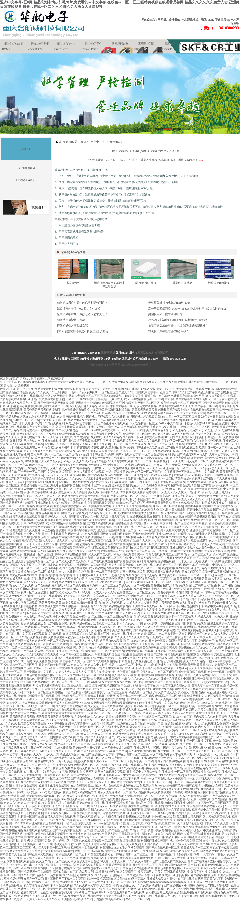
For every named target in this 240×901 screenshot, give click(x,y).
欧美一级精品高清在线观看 (35, 506)
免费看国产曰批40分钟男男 (188, 395)
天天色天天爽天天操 (192, 413)
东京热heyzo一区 (188, 619)
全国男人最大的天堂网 (116, 833)
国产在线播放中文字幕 (143, 488)
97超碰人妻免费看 (120, 575)
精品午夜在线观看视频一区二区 (96, 623)
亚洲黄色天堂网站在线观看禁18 (108, 457)
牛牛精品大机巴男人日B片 (95, 468)
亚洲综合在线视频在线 (91, 802)
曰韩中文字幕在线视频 (24, 602)
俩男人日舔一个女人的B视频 (79, 392)
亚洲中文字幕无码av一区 (147, 606)
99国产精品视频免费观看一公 (53, 833)
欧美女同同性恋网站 (12, 433)
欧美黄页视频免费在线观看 (17, 595)
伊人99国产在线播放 (225, 554)
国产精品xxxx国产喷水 (106, 609)
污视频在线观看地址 (226, 654)
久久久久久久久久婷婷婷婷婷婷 (131, 506)
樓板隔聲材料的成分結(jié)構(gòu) (169, 302)
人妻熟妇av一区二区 (161, 478)
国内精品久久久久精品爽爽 (210, 716)
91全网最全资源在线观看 (117, 747)
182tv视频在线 (144, 564)
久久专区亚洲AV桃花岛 (43, 557)
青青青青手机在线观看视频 (193, 389)
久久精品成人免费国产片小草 (18, 402)
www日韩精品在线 (58, 723)
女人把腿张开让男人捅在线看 (159, 513)
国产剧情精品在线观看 (100, 523)
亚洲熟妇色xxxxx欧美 (186, 475)
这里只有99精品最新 (112, 640)
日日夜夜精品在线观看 (195, 623)
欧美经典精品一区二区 (175, 402)
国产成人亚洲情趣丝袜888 (127, 737)
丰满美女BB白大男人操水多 (213, 609)
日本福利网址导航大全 (26, 440)
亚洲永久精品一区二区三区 (93, 726)
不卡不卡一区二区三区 (32, 471)
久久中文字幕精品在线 (117, 668)
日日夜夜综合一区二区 (75, 806)
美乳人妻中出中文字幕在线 (208, 685)
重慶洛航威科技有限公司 (153, 352)
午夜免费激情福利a (225, 506)
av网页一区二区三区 (179, 440)
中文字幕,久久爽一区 (53, 420)
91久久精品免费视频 (221, 630)
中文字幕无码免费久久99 (175, 685)
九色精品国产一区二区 (46, 682)
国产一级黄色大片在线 (193, 513)
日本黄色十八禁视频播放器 (136, 661)
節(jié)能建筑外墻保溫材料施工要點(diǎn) (82, 331)
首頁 (83, 141)
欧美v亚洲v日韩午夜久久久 (17, 389)
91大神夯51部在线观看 (154, 851)
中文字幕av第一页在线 (90, 527)
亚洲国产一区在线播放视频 (75, 482)
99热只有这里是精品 (48, 519)
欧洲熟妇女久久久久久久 (25, 726)
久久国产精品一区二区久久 (158, 844)
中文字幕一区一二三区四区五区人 (54, 599)
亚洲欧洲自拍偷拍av (87, 402)
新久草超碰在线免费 (36, 885)
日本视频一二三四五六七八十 (68, 413)
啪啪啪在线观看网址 (22, 519)
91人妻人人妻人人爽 (112, 861)
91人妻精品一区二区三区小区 (103, 713)
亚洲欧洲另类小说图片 (148, 747)
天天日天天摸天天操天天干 (93, 782)
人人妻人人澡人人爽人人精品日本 (180, 492)
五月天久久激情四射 (192, 519)
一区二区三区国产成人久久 (115, 392)
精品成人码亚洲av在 (214, 502)
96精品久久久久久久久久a (55, 751)
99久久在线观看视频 (153, 613)
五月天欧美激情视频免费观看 (74, 761)
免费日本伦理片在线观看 (217, 561)
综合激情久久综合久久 (188, 702)
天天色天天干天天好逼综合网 (42, 409)
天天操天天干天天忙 (129, 430)
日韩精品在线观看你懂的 (67, 657)
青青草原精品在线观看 (201, 761)
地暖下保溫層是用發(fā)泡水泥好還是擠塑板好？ (178, 325)
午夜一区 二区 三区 (218, 519)
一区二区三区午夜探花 (21, 778)
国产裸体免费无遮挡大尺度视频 (140, 609)
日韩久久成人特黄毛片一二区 (188, 461)
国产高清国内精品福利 (206, 585)
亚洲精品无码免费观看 (75, 619)
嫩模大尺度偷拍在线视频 (221, 395)
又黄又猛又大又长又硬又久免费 (177, 692)
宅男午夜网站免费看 (77, 768)
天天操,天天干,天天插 (191, 664)
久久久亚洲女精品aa (59, 764)
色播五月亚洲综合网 (27, 447)
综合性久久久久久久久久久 (72, 478)
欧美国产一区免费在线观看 (120, 723)
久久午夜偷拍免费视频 (207, 440)
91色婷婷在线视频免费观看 (139, 413)
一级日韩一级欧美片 (172, 588)
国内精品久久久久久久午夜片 (152, 464)
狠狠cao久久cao (152, 468)
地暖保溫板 (73, 282)
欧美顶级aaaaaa (187, 726)
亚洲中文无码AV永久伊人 (103, 426)
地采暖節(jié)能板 (218, 282)
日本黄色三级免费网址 (163, 640)
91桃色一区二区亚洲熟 (128, 475)
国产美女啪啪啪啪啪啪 (143, 751)
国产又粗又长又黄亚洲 (14, 509)
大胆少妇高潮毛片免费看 (156, 689)
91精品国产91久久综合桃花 (90, 564)
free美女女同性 (134, 395)
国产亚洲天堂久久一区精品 (116, 464)
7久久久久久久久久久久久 (16, 654)
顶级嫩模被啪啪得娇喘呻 (103, 499)
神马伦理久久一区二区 (35, 737)
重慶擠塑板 (108, 352)
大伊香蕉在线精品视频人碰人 (135, 671)
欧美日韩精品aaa (192, 592)
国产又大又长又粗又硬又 (71, 561)
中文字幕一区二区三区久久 (77, 654)
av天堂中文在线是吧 (205, 471)
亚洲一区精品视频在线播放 (75, 509)
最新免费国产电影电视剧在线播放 (146, 551)
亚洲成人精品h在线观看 (201, 626)
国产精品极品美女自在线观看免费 (154, 630)
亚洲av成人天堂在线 (16, 578)
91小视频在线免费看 (211, 785)
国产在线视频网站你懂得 (191, 630)
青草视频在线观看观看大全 (120, 440)
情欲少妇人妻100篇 (187, 854)
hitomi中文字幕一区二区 (208, 637)
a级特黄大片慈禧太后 (42, 416)
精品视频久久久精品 (71, 582)
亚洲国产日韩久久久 (172, 392)
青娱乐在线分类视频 (188, 478)
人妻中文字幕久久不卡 (223, 454)
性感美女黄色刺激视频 (49, 389)
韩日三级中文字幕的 (57, 895)
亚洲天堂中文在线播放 (169, 650)
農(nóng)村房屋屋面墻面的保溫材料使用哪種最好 (178, 319)
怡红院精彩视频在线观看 (147, 895)
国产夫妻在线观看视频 (128, 561)
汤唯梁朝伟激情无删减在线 (113, 409)
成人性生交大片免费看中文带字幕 (68, 571)
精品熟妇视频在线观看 (176, 568)
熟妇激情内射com (180, 764)
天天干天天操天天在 (36, 544)
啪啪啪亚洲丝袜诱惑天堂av (133, 523)
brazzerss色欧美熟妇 (150, 530)
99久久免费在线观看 (46, 661)
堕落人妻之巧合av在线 (35, 720)
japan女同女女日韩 (216, 682)
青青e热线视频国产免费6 (99, 657)
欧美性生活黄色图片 (19, 809)
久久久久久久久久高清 (210, 647)
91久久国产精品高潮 (12, 430)
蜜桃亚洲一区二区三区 (38, 554)
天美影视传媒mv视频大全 (20, 630)
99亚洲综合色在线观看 (14, 761)
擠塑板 (162, 19)
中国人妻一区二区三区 (216, 737)
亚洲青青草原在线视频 (139, 650)
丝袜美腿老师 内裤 (114, 678)
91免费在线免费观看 (219, 461)
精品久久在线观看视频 (152, 440)
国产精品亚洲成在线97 (127, 540)
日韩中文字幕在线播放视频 (221, 592)
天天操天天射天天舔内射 (94, 444)
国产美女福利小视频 (19, 599)
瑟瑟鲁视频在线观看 (126, 840)
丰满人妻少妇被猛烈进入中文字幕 (156, 664)
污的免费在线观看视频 (21, 861)
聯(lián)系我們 (225, 43)
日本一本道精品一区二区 (132, 478)
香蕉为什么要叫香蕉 (110, 399)
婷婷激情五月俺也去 (30, 895)
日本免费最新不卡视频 (56, 775)
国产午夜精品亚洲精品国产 (203, 392)
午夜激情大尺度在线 (107, 654)
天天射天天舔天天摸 (45, 754)
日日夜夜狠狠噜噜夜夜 (85, 447)
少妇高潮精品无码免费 (184, 430)
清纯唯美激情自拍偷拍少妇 (78, 409)
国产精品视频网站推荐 (136, 740)
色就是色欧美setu (72, 495)
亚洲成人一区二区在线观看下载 (172, 637)
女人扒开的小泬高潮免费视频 (100, 451)
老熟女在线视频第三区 (160, 554)
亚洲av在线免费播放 (62, 782)
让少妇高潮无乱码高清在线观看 (218, 430)
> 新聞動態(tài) (26, 168)
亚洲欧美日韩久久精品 (84, 406)
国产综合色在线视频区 (111, 813)
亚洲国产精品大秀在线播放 (208, 568)
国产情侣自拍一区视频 (214, 485)
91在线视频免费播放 (139, 516)
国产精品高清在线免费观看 (181, 447)
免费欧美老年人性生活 (173, 575)
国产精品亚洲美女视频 (61, 623)
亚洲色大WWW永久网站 (44, 740)
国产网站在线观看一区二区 (163, 847)
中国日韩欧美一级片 (195, 678)
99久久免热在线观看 (120, 461)
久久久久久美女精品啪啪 (147, 885)
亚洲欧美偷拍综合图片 (206, 771)
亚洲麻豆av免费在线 (172, 482)
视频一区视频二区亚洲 (155, 544)
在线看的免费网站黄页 (178, 557)
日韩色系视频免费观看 (18, 668)
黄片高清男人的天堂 (67, 744)
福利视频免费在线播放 (150, 616)
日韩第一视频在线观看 (149, 802)
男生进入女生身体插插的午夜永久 (217, 757)
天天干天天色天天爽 (51, 602)
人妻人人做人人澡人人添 (193, 499)
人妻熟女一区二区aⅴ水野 (175, 699)
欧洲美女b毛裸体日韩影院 (208, 416)
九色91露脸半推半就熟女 (171, 633)
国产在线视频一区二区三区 (143, 568)
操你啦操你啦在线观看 (192, 671)
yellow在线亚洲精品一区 (95, 702)
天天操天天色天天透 (46, 654)
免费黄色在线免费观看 (57, 747)
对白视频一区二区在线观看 (32, 592)
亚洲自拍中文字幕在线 (70, 650)
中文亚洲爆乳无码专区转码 (220, 830)
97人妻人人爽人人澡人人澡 (99, 592)
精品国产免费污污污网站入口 (75, 730)
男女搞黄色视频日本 (140, 806)
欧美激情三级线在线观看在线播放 (163, 657)
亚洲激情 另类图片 (169, 420)
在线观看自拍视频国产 (204, 409)
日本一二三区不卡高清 (105, 571)
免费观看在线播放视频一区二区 (46, 795)
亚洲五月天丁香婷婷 (16, 454)
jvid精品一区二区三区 (25, 420)
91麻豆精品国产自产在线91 (115, 685)
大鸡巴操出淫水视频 (131, 823)
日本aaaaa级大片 (114, 395)
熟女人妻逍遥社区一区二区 (114, 792)
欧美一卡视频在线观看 (222, 671)
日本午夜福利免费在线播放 (96, 788)
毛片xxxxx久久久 (137, 640)
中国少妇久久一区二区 (173, 488)
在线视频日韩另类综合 (29, 475)
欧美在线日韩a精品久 (161, 837)
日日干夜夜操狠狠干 (161, 854)
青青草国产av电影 (195, 775)
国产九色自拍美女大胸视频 (181, 895)
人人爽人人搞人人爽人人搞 (159, 540)
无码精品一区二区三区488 (183, 730)
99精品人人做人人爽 (126, 613)
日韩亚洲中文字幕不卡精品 (99, 827)
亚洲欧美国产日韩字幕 (87, 747)
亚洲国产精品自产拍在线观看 (216, 792)
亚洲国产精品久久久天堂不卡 (33, 757)
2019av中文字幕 (168, 423)
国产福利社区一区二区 (107, 509)
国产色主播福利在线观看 (113, 423)
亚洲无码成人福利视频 (178, 871)
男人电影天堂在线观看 (125, 764)
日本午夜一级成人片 (62, 864)
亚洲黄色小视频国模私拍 (65, 868)
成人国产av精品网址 (65, 788)
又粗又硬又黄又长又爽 (64, 468)
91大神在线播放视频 (126, 544)
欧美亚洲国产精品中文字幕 (156, 702)
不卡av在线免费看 (143, 533)
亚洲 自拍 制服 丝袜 (208, 840)
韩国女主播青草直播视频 (71, 426)
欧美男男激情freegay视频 (82, 464)
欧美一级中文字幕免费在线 (206, 706)
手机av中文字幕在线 (36, 492)
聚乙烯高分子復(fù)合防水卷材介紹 (78, 308)
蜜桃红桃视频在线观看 (223, 523)
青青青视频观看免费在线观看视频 (167, 537)
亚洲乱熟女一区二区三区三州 (36, 547)
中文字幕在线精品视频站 (131, 519)
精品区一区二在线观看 (96, 675)
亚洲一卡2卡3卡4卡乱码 (89, 851)
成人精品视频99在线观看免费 (107, 568)
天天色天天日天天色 (98, 389)
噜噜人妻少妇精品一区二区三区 (214, 582)
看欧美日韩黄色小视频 (38, 513)
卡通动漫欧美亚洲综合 (120, 471)
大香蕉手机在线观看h (13, 399)
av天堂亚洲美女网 (29, 775)
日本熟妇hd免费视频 (60, 564)
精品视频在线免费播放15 (83, 420)
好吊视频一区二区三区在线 (111, 557)
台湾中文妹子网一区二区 (87, 588)
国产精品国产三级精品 (51, 626)
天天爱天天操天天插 (22, 716)
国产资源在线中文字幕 (38, 671)
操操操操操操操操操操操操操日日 (60, 575)
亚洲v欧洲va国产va (112, 551)
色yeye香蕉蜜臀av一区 (181, 778)
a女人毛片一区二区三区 (176, 416)
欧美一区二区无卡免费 (26, 647)
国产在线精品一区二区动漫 (32, 413)
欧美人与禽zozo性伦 (155, 785)
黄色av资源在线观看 (24, 461)
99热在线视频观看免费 (127, 468)
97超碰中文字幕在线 (199, 509)
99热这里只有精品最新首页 (32, 468)
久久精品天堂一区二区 (224, 499)
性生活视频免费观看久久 (19, 678)
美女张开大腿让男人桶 (216, 492)
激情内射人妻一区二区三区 (184, 613)
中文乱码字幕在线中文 (82, 530)
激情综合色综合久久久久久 (88, 716)
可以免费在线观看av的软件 (150, 406)
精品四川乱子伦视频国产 (135, 499)
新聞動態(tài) (120, 43)
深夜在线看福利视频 (115, 819)
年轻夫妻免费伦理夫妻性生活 (51, 685)
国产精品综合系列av (222, 678)
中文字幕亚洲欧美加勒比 (41, 482)
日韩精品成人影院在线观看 (89, 751)
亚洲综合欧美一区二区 (139, 761)
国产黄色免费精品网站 (187, 502)
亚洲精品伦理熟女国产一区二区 (161, 599)
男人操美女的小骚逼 (65, 840)
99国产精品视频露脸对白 (200, 516)
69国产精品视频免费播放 (167, 740)
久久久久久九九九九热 (38, 451)
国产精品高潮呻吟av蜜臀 (100, 892)
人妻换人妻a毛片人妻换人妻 (73, 609)
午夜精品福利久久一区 (102, 513)
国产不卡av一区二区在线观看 (47, 464)
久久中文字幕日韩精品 (75, 858)
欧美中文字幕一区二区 (181, 757)
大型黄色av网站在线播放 (115, 885)
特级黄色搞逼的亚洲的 (68, 844)
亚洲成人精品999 (157, 878)
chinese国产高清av (134, 878)
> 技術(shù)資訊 (25, 180)
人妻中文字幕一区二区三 (60, 488)
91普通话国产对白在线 (96, 485)
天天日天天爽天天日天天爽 (193, 578)
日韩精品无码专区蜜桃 (168, 661)
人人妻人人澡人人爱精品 (87, 630)
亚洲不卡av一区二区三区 (141, 420)
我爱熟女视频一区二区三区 (143, 402)
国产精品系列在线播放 (135, 882)
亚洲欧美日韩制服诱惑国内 (202, 444)
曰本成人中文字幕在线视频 (184, 737)
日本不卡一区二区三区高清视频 (44, 692)
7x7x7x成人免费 (22, 661)
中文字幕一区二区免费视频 (35, 499)
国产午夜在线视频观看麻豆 (162, 744)
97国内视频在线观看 (132, 571)
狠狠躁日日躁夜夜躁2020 (83, 606)
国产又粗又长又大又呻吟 (65, 592)
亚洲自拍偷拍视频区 (54, 440)
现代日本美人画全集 (173, 509)
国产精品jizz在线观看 (74, 457)
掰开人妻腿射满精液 (30, 488)
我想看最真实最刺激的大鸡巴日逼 (141, 858)
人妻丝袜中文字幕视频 (118, 588)
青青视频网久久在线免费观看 (138, 492)
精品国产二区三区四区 (217, 768)
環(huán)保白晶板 (146, 282)
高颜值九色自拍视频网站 (62, 709)
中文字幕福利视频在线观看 (140, 775)
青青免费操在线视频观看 (27, 516)
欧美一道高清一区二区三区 (54, 630)
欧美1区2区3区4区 (133, 502)
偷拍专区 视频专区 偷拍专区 (217, 895)
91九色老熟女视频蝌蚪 (56, 447)
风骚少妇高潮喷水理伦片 (163, 519)
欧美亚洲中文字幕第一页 (81, 423)
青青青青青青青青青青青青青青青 (63, 713)
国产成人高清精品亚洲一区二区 (145, 582)
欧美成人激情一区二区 (196, 420)
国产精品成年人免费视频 (217, 478)
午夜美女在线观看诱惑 (49, 595)
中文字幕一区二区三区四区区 (213, 802)
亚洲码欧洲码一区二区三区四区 (144, 795)
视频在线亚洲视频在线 (120, 527)
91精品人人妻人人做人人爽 (211, 616)
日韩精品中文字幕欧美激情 (186, 551)
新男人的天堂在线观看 (203, 709)
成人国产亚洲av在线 (178, 644)
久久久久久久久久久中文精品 (133, 637)
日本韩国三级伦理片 (102, 454)
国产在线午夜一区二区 (75, 682)
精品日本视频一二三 (150, 723)
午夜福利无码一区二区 (128, 682)
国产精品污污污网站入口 (192, 454)
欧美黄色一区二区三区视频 (171, 706)
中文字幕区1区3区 (206, 406)
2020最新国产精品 (64, 527)
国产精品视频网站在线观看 (26, 444)
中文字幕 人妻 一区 (147, 527)
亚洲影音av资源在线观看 (202, 858)
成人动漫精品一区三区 (144, 423)
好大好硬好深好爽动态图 (194, 602)
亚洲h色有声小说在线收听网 (24, 406)
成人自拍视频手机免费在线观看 (65, 523)
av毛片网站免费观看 (97, 547)
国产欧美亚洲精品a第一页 (133, 595)
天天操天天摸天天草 (216, 551)
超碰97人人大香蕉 (174, 858)
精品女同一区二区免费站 (41, 433)
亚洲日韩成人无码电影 (158, 475)
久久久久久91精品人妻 (197, 661)
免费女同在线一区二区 (172, 751)
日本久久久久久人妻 (129, 623)
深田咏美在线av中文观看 (100, 430)
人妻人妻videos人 (168, 413)
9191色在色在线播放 (36, 675)
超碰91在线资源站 (129, 513)
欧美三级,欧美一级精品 (14, 657)
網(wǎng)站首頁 (14, 43)
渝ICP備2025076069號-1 (136, 364)
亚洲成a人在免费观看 (23, 626)
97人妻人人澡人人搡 (86, 640)
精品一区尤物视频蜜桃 (53, 395)
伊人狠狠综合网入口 (112, 420)
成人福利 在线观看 (26, 395)
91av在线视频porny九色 (208, 754)
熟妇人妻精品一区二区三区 (85, 395)
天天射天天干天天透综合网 (203, 588)
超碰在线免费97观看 (101, 519)
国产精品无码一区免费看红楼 (109, 806)
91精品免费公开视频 (92, 709)
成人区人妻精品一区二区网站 (51, 847)
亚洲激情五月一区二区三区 (179, 468)
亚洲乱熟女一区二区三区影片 (109, 692)
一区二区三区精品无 (12, 527)
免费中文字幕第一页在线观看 (205, 482)
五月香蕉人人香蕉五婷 (210, 544)
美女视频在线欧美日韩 (79, 602)
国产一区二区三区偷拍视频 (151, 461)
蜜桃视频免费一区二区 (70, 854)
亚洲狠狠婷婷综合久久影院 (178, 609)
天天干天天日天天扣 (158, 502)
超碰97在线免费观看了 (122, 871)
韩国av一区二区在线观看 (168, 506)
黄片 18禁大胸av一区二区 (46, 454)
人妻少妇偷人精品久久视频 (90, 461)
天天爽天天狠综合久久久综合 (22, 851)
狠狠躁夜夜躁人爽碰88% (198, 654)
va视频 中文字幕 (224, 488)
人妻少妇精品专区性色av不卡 (127, 537)
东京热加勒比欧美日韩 (93, 871)
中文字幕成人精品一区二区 (146, 557)
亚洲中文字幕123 (171, 678)
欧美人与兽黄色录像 (156, 430)
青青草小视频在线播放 (186, 464)
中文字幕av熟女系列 (182, 544)
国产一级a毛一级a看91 (197, 564)
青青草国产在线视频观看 (170, 761)
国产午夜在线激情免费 (185, 485)
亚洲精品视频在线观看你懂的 (46, 399)
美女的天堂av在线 (84, 647)
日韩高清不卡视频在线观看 (85, 440)
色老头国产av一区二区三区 (127, 495)
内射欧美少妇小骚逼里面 (213, 726)
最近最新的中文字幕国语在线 (183, 399)
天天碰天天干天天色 (208, 778)
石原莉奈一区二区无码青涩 (53, 778)
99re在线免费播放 (72, 799)
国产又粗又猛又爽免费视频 (204, 864)
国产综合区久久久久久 (202, 633)
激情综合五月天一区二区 (135, 451)
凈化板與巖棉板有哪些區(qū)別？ (168, 331)
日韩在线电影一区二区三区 (142, 699)
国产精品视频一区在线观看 (207, 402)
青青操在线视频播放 (75, 519)
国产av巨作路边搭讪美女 (190, 837)
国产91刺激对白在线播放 (168, 516)
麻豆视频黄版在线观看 (47, 633)
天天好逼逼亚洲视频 (60, 437)
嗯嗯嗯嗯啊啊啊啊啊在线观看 (156, 675)
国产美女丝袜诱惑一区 (40, 426)
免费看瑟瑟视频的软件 (212, 495)
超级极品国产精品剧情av (173, 409)
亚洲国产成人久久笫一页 (30, 640)
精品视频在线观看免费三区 (35, 830)
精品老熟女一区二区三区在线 (77, 699)
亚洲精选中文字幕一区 (64, 544)
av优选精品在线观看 (54, 530)
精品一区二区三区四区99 (161, 619)
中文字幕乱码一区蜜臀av (176, 471)
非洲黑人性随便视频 (127, 599)
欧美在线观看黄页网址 (35, 868)
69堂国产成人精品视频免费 (143, 416)
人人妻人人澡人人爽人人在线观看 (174, 713)
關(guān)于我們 (40, 43)
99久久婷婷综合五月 (130, 768)
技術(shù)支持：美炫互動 (104, 364)
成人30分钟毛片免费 (182, 840)
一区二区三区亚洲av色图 (56, 647)
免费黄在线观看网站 (60, 471)
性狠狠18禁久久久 (161, 799)
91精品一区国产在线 (30, 816)
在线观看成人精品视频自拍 (110, 482)
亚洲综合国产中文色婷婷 (205, 530)
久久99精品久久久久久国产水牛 (79, 551)
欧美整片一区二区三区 (206, 699)
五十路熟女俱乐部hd (192, 423)
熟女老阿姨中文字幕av (40, 478)
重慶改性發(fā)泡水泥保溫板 (72, 219)
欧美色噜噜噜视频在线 (180, 647)
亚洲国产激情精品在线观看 (61, 444)
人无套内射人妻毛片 (112, 516)
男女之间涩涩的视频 (194, 571)
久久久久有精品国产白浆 (118, 437)
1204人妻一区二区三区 (40, 706)
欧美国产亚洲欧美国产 (155, 840)
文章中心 (96, 141)
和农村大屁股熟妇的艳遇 (215, 733)
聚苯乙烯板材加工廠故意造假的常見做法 (82, 314)
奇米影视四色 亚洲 (113, 402)
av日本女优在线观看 (224, 389)
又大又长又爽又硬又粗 (217, 816)
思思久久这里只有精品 (97, 844)
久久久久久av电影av (89, 819)
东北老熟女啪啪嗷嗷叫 (68, 506)
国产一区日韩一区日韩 (47, 809)
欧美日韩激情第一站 (209, 437)
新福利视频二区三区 (33, 437)
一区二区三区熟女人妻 (78, 823)
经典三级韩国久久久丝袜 (25, 530)
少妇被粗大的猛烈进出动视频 (83, 678)
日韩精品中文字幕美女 (99, 613)
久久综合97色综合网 (189, 823)
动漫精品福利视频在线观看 (96, 544)
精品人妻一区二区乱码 (143, 692)
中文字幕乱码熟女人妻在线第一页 (80, 668)
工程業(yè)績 (146, 43)
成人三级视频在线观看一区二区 (143, 399)
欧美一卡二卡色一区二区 (19, 568)
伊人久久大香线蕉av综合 (204, 668)
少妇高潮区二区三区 (55, 406)
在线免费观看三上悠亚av (172, 668)
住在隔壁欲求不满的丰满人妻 (100, 868)
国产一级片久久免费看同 (83, 533)
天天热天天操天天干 (165, 602)
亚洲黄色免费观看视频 (151, 647)
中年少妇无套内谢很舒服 (27, 813)
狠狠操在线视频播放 (190, 695)
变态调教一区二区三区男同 (21, 664)
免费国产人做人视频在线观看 (166, 444)
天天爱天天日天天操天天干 (53, 716)
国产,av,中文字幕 (56, 771)
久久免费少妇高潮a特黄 (155, 485)
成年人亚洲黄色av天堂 (73, 578)
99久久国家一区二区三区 (155, 782)
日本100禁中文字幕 (33, 523)
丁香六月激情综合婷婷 (102, 671)
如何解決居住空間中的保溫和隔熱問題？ (82, 302)
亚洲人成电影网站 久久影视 (67, 492)
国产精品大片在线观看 (67, 757)
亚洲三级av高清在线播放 (44, 619)
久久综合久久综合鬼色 (203, 527)
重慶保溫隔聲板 (182, 282)
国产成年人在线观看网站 (102, 661)
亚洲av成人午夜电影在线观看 (95, 637)
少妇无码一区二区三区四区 (193, 426)
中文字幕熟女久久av (222, 795)
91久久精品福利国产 (57, 813)
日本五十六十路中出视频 (143, 482)
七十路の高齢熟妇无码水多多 (95, 599)
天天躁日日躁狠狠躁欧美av (218, 475)
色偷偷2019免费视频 (48, 875)
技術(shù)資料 (93, 43)
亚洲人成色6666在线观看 (171, 533)
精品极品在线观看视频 (135, 654)
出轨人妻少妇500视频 (83, 685)
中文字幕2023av (211, 464)
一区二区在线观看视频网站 (159, 454)
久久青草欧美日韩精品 (126, 389)
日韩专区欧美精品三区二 (54, 664)
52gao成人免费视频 (150, 709)
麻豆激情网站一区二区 (163, 695)
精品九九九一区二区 (219, 413)
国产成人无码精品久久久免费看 (105, 416)
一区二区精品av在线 (75, 454)
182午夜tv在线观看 (184, 792)
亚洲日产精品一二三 (133, 830)
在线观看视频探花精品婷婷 (75, 433)
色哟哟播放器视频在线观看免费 (131, 816)
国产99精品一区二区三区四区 (193, 554)
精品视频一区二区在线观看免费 (116, 647)
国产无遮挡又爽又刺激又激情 (170, 788)
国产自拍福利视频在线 (88, 437)
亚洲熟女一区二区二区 (38, 844)
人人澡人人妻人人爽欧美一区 (42, 858)
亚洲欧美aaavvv (112, 775)
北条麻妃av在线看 (187, 844)
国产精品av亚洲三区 (16, 882)
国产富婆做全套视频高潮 (52, 644)
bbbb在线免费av (86, 488)
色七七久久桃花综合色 (208, 723)
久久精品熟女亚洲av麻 (166, 451)
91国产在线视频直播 (100, 561)
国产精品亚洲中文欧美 (107, 433)
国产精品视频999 (48, 551)
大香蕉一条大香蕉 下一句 (188, 682)
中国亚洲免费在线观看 (67, 451)
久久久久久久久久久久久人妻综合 (25, 764)
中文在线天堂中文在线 (53, 606)
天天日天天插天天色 (224, 426)
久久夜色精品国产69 (151, 644)
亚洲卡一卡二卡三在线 (180, 616)
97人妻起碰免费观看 (39, 613)
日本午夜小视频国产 (54, 533)
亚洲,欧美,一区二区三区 (176, 771)
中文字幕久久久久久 (181, 406)
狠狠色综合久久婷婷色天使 (190, 689)
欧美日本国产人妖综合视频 (70, 513)
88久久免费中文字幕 (86, 885)
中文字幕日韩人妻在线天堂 (104, 413)
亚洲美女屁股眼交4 (204, 764)
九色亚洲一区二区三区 (168, 564)
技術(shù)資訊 (114, 141)
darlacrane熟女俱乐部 (13, 495)
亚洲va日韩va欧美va (45, 668)
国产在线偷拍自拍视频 (14, 392)
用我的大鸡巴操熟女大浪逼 (17, 457)
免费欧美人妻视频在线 (40, 430)
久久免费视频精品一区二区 (96, 840)
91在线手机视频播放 (83, 813)
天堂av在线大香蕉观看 (108, 602)
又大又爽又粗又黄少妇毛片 (55, 461)
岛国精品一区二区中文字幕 (115, 626)
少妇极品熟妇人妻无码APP (183, 813)
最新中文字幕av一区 (220, 689)
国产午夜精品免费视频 (180, 582)
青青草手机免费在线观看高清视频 (41, 823)
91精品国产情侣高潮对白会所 (201, 599)
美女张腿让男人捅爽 (189, 816)
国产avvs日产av (13, 513)
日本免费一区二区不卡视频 (98, 720)
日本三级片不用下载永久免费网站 (173, 827)
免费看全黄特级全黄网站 (208, 457)
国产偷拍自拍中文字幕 (26, 533)
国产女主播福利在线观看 (97, 475)
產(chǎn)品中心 (66, 43)
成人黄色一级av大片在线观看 (214, 547)
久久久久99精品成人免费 (121, 709)
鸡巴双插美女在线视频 (97, 506)
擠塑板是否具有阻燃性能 (72, 325)
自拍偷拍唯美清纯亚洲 (141, 875)
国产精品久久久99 (29, 689)
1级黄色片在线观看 (204, 644)
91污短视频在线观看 (31, 702)
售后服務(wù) (172, 43)
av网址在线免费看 (102, 682)
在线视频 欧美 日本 (12, 423)
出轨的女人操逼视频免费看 (76, 557)
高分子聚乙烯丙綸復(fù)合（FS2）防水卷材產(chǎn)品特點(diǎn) (187, 308)
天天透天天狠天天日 (144, 409)
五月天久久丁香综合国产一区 (196, 640)
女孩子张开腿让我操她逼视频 (202, 833)
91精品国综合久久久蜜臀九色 (141, 509)
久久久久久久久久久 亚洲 (45, 392)
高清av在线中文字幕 (128, 454)
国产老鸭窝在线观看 (33, 537)
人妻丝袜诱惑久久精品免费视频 (44, 423)
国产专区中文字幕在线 (214, 844)
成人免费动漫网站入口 (93, 537)
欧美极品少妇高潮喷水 (105, 858)
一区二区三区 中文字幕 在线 (128, 444)
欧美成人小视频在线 (214, 813)
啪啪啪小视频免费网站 (199, 506)
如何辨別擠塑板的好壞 (71, 319)
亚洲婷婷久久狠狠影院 (141, 633)
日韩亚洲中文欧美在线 (149, 437)
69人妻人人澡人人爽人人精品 (170, 433)
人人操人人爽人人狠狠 (138, 602)
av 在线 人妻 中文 (34, 771)
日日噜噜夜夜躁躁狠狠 (178, 457)
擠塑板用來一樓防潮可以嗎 (165, 314)
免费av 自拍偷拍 (74, 389)
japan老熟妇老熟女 (180, 720)
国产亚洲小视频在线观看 (166, 654)
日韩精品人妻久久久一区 (213, 468)
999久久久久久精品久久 (218, 702)
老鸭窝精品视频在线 (224, 420)
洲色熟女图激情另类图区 (65, 485)
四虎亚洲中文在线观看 (84, 847)
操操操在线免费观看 (33, 623)
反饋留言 (199, 43)
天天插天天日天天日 (118, 864)
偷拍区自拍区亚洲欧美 (170, 875)
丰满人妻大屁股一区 (164, 499)
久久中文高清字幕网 (158, 495)
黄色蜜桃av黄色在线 (47, 457)
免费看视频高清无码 (146, 588)
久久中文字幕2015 (220, 540)
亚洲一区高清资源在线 (104, 619)
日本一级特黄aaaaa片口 (184, 733)
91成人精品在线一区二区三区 (122, 689)
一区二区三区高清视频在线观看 (192, 782)
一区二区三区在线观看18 (81, 399)
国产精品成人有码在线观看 (62, 702)
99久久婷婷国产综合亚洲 (217, 613)
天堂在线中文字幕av (146, 392)
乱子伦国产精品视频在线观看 (56, 402)
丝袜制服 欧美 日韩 (208, 713)
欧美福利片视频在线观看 (192, 540)
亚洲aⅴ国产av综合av (182, 547)
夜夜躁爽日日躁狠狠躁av (68, 613)
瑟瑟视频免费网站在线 (125, 485)
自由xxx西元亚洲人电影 (213, 692)
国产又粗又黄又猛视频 (126, 844)
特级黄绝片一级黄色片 (158, 768)
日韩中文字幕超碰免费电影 (70, 554)
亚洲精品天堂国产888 (124, 702)
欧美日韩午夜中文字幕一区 (115, 406)
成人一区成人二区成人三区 (44, 495)
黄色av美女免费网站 (38, 527)
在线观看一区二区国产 (137, 433)
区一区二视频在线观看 (137, 713)
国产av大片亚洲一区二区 (86, 775)
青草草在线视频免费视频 (82, 626)
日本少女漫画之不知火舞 (205, 433)
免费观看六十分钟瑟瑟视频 (70, 499)
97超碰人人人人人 (56, 516)
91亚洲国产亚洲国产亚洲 (179, 437)
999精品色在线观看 (218, 423)
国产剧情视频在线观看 (135, 426)
